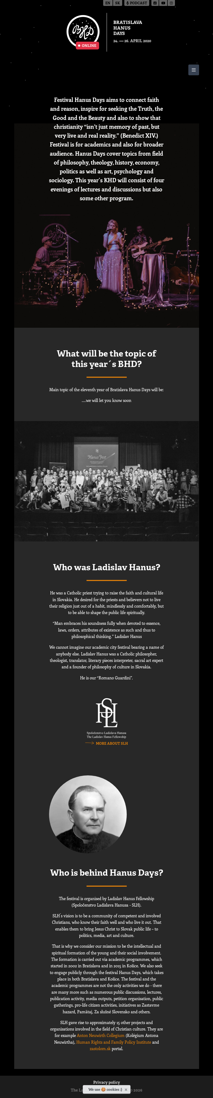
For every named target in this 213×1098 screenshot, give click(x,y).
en (107, 3)
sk (117, 3)
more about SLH (112, 744)
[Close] (126, 1088)
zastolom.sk (100, 1048)
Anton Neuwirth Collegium (101, 1035)
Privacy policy (106, 1083)
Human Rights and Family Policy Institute (113, 1042)
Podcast (136, 3)
